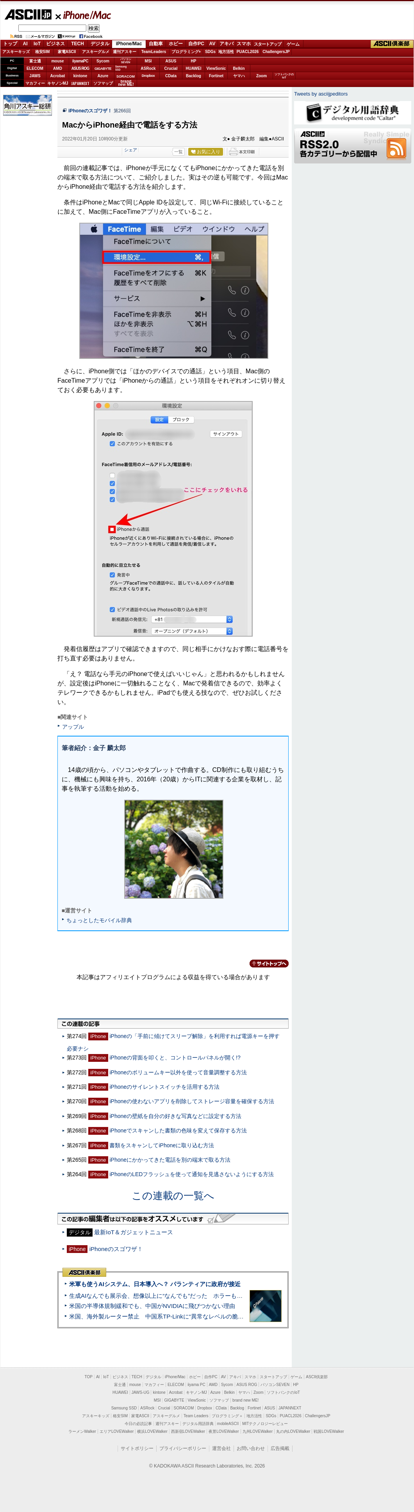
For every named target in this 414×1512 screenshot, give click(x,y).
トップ (10, 43)
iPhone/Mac (83, 14)
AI (25, 43)
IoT (37, 43)
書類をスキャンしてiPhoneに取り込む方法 (161, 1145)
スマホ (244, 43)
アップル (73, 727)
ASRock (148, 68)
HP (193, 61)
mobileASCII (228, 1423)
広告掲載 (280, 1448)
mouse (57, 61)
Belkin (238, 68)
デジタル (100, 43)
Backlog (193, 76)
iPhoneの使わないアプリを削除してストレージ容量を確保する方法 (191, 1101)
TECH (77, 43)
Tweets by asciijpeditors (321, 94)
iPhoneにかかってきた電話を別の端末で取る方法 (169, 1160)
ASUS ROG (80, 68)
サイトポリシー (137, 1448)
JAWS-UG (141, 1392)
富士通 (35, 61)
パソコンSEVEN (125, 61)
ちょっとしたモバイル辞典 (99, 920)
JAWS (34, 76)
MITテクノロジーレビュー (265, 1423)
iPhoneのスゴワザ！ (90, 111)
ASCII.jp (28, 14)
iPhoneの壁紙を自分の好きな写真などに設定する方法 (175, 1116)
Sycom (102, 61)
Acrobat (57, 76)
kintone (80, 76)
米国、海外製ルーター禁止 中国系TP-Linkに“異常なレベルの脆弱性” (160, 1316)
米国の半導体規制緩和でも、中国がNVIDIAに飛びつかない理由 (152, 1306)
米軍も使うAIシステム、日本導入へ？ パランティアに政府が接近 (155, 1284)
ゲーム (293, 44)
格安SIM (42, 52)
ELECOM (35, 68)
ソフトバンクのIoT (284, 76)
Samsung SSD (124, 1408)
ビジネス (55, 43)
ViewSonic (216, 68)
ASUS (171, 61)
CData (171, 76)
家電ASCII (67, 52)
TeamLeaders (153, 52)
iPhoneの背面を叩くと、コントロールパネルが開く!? (174, 1057)
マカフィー (35, 83)
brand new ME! (245, 1400)
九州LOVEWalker (258, 1431)
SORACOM (184, 1408)
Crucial (171, 68)
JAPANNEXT (80, 83)
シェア (130, 149)
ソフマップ (103, 83)
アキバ (226, 43)
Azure (103, 76)
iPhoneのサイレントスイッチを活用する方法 (164, 1087)
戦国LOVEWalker (329, 1431)
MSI (148, 61)
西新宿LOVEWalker (188, 1431)
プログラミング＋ (227, 1416)
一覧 (178, 151)
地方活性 (226, 52)
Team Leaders (196, 1416)
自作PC (196, 43)
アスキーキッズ (16, 52)
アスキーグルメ (95, 52)
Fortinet (216, 76)
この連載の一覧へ (173, 1195)
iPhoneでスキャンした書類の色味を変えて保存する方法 (178, 1130)
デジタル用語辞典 (198, 1423)
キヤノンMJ (57, 83)
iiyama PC (196, 1384)
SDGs (210, 52)
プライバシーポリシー (182, 1448)
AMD (57, 68)
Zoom (261, 76)
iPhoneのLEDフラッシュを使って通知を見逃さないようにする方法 (191, 1174)
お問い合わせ (251, 1448)
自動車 (156, 43)
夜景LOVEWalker (224, 1431)
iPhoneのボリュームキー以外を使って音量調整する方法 (178, 1072)
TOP (89, 1377)
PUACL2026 (248, 52)
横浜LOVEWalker (152, 1431)
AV (212, 43)
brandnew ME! (126, 83)
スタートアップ (267, 44)
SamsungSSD (121, 68)
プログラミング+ (186, 52)
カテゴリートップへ (264, 963)
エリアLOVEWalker (117, 1431)
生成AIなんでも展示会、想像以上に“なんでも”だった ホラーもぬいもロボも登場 (176, 1295)
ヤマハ (239, 76)
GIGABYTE (103, 69)
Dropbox (148, 76)
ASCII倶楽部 (392, 44)
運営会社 (221, 1448)
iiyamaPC (80, 61)
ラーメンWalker (82, 1431)
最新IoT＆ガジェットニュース (133, 1232)
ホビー (176, 43)
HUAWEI (194, 68)
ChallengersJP (275, 52)
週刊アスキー (124, 52)
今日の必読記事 (138, 1423)
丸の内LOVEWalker (293, 1431)
